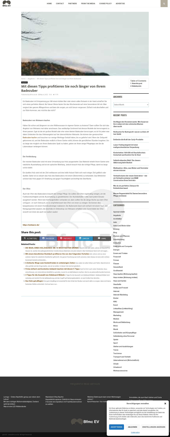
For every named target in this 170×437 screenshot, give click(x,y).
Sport (115, 343)
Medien (116, 319)
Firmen (116, 260)
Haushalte (117, 284)
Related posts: (137, 86)
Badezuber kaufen (30, 137)
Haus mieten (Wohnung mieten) (125, 277)
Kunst (115, 305)
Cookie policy (135, 432)
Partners (72, 3)
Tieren (115, 350)
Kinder (116, 298)
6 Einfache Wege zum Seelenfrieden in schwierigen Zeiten (50, 263)
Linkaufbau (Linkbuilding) (123, 309)
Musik (115, 329)
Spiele (115, 339)
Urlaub (115, 364)
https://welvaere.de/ (31, 225)
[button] (165, 403)
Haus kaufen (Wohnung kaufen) (125, 274)
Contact (60, 3)
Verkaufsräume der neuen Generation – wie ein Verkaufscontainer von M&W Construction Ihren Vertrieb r (130, 178)
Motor (115, 326)
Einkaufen (117, 243)
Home (49, 3)
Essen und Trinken (120, 253)
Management (118, 312)
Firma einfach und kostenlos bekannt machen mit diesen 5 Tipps (52, 269)
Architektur (117, 219)
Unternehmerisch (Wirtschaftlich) (126, 360)
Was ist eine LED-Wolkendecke (15, 406)
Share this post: (137, 83)
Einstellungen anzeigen (153, 427)
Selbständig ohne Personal (123, 336)
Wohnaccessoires (120, 371)
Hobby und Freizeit (120, 288)
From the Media (88, 3)
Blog (115, 232)
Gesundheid (118, 267)
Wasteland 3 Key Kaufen (54, 397)
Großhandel (118, 271)
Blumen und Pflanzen (121, 236)
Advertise (120, 3)
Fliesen (116, 264)
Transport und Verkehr (122, 357)
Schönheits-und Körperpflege (124, 333)
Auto (115, 222)
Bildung (116, 229)
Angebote (24, 82)
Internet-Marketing (120, 295)
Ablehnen (132, 427)
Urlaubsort (117, 367)
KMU (115, 302)
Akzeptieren (116, 427)
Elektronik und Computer (122, 246)
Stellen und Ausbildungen (123, 346)
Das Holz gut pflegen (34, 281)
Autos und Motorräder (122, 226)
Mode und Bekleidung (121, 322)
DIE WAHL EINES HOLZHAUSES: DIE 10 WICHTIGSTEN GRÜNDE (52, 248)
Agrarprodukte (119, 212)
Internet (116, 291)
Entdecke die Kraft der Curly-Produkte (128, 140)
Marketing (117, 315)
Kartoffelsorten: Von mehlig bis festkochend (103, 402)
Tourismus (117, 353)
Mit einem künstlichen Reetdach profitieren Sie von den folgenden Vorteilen (57, 254)
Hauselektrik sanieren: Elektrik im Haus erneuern (63, 399)
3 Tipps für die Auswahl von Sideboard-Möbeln (45, 275)
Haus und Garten (119, 281)
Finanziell (117, 257)
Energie (116, 250)
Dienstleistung (118, 239)
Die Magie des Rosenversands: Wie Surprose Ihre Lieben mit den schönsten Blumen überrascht (130, 124)
